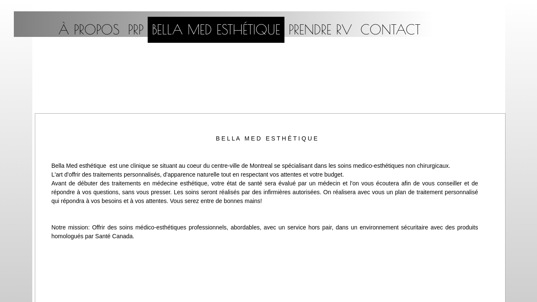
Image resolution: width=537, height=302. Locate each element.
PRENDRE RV (320, 29)
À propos (89, 29)
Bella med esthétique (216, 29)
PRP (135, 29)
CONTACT (390, 29)
